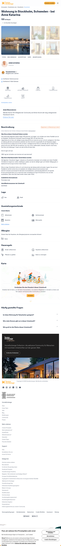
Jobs (3, 410)
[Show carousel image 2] (53, 33)
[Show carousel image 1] (38, 33)
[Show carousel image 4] (53, 48)
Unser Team (5, 408)
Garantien (4, 437)
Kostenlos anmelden (49, 3)
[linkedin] (13, 387)
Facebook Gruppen (7, 469)
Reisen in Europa (6, 488)
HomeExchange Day (7, 483)
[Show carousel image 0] (15, 40)
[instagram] (6, 387)
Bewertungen (37, 57)
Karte (29, 57)
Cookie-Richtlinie (40, 512)
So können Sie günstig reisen (9, 467)
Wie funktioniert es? (7, 430)
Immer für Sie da (6, 454)
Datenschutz (30, 512)
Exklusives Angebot (7, 502)
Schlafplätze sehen (6, 102)
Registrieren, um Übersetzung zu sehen (50, 127)
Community (5, 417)
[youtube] (20, 387)
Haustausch (5, 490)
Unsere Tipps (5, 439)
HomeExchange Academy (9, 471)
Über (3, 406)
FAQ (3, 449)
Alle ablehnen (50, 536)
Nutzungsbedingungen (8, 512)
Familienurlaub (6, 492)
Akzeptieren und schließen (50, 532)
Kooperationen (6, 504)
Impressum (50, 512)
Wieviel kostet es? (6, 434)
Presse (4, 419)
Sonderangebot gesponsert (9, 497)
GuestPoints (5, 432)
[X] (16, 387)
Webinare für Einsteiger (8, 481)
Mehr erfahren (5, 224)
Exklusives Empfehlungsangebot (10, 485)
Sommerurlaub (6, 495)
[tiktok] (10, 387)
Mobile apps (5, 415)
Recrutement (5, 464)
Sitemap (57, 512)
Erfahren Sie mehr (8, 117)
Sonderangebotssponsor (8, 499)
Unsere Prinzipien (6, 427)
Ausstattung (22, 57)
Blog (3, 412)
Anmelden (30, 295)
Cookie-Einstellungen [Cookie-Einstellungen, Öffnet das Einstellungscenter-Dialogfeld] (50, 539)
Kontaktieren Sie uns (7, 452)
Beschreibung (12, 57)
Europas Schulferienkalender (9, 476)
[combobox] (26, 516)
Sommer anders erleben (8, 462)
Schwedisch (31, 131)
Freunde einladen (6, 441)
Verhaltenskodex (20, 512)
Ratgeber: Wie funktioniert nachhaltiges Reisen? (14, 474)
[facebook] (3, 387)
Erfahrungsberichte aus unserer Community (13, 506)
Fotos (4, 57)
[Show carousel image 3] (38, 48)
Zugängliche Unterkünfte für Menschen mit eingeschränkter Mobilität (20, 478)
